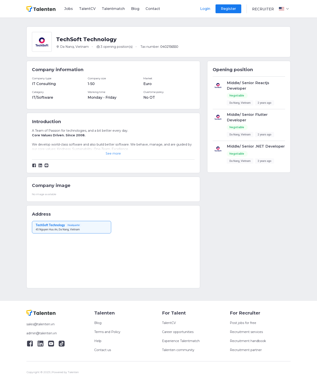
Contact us (102, 350)
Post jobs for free (243, 323)
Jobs (68, 9)
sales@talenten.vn (40, 324)
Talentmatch (113, 9)
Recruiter (263, 9)
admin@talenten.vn (41, 333)
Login (205, 9)
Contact (153, 9)
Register (228, 9)
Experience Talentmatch (181, 341)
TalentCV (87, 9)
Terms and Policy (107, 332)
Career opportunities (178, 332)
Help (97, 341)
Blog (135, 9)
